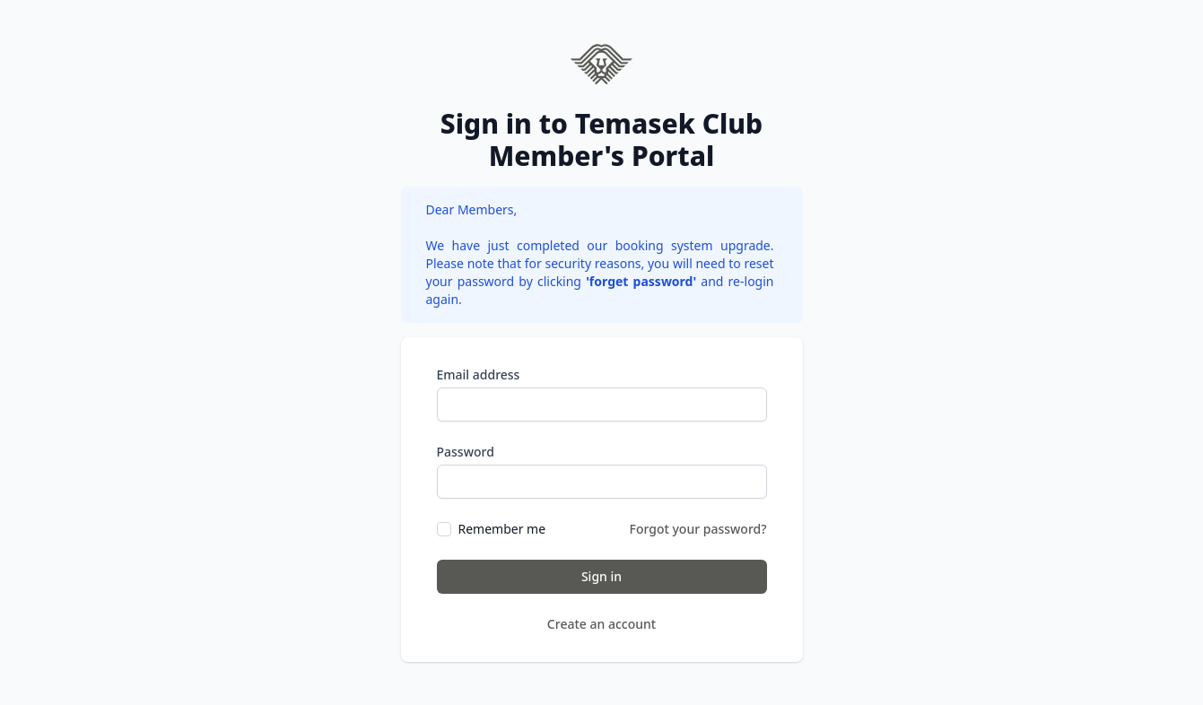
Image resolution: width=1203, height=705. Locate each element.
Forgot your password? (698, 528)
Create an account (601, 623)
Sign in (601, 576)
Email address (478, 374)
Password (465, 451)
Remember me (502, 528)
